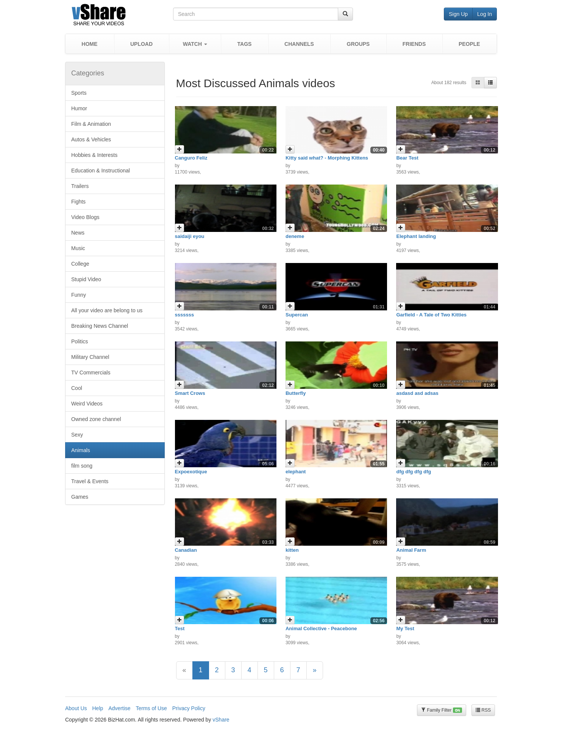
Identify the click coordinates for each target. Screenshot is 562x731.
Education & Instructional (100, 170)
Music (78, 248)
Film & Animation (91, 124)
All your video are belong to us (106, 310)
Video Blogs (85, 217)
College (80, 264)
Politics (79, 341)
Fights (78, 202)
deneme (295, 236)
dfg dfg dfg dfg (413, 471)
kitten (292, 550)
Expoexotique (191, 471)
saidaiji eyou (190, 236)
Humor (79, 108)
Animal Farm (411, 550)
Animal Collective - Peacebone (321, 628)
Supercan (297, 315)
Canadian (186, 550)
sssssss (184, 315)
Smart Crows (190, 393)
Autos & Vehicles (91, 139)
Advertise (119, 708)
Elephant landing (416, 236)
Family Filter (441, 710)
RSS (483, 710)
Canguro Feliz (191, 158)
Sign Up (458, 14)
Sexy (77, 435)
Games (79, 497)
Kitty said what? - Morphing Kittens (327, 158)
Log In (484, 14)
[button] (195, 43)
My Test (405, 628)
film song (81, 466)
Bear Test (407, 158)
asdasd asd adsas (417, 393)
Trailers (80, 186)
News (77, 233)
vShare (220, 720)
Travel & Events (89, 481)
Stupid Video (86, 279)
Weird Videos (87, 404)
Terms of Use (151, 708)
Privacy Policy (188, 708)
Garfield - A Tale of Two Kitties (431, 315)
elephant (296, 471)
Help (97, 708)
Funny (78, 295)
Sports (78, 93)
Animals (80, 450)
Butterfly (296, 393)
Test (180, 628)
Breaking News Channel (99, 326)
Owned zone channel (96, 419)
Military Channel (90, 357)
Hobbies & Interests (94, 155)
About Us (76, 708)
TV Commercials (90, 372)
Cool (76, 388)
